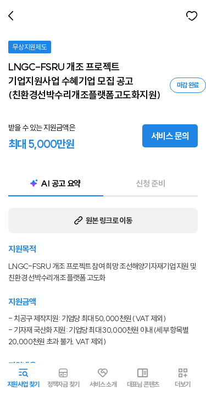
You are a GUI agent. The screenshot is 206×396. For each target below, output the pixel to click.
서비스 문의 (170, 135)
